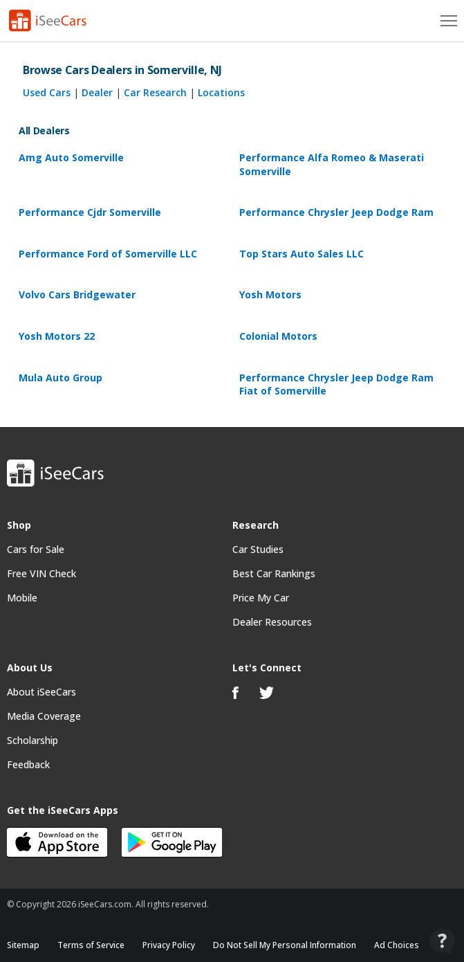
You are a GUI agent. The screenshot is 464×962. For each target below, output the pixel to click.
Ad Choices (396, 945)
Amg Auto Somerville (71, 157)
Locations (221, 92)
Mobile (22, 597)
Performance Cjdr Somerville (90, 212)
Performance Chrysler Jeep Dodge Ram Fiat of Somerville (336, 384)
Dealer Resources (272, 621)
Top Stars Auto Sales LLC (301, 253)
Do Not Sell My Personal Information (284, 945)
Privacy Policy (168, 945)
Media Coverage (44, 716)
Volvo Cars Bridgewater (77, 294)
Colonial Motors (278, 336)
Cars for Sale (35, 549)
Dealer (97, 92)
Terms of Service (90, 945)
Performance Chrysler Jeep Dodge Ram (336, 212)
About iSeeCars (41, 691)
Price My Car (260, 597)
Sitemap (23, 945)
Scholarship (32, 740)
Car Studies (258, 549)
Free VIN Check (41, 573)
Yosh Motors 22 (57, 336)
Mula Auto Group (60, 377)
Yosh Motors (270, 294)
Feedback (28, 764)
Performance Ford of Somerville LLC (108, 253)
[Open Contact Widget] (442, 941)
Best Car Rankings (273, 573)
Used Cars (47, 92)
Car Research (155, 92)
